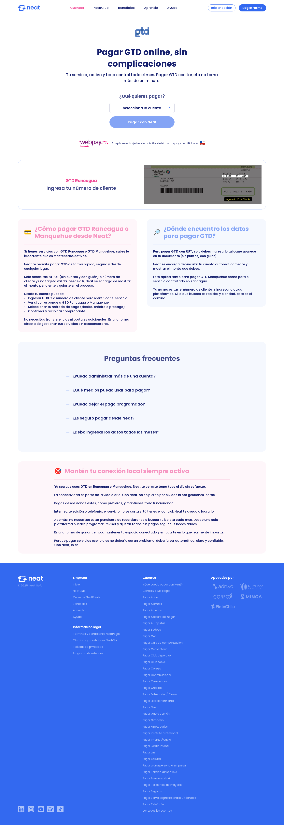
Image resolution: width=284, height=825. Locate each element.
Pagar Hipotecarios (155, 727)
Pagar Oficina (152, 759)
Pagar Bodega (152, 630)
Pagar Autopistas (154, 623)
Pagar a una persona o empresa (164, 765)
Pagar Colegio (152, 668)
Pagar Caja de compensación (163, 643)
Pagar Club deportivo (157, 655)
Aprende (151, 8)
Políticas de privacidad (88, 647)
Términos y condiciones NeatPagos (96, 634)
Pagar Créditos (152, 688)
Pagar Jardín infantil (156, 746)
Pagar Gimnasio (153, 720)
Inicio (76, 584)
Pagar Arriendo (152, 610)
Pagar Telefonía (153, 804)
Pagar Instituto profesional (160, 733)
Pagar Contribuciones (157, 675)
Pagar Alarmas (152, 604)
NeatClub (101, 8)
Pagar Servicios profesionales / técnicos (169, 798)
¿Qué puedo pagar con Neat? (163, 584)
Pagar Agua (150, 597)
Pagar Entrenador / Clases (160, 694)
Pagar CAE (149, 636)
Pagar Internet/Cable (157, 740)
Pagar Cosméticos (155, 681)
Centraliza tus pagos (156, 591)
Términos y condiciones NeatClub (95, 640)
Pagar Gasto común (156, 714)
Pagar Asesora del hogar (159, 617)
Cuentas (77, 8)
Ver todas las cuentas (157, 811)
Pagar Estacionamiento (158, 701)
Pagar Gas (149, 707)
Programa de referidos (88, 653)
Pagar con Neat (142, 122)
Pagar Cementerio (155, 649)
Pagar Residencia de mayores (162, 785)
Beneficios (126, 8)
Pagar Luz (149, 752)
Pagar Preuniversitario (157, 778)
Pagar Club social (154, 662)
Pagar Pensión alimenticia (160, 772)
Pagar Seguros (152, 791)
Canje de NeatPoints (86, 597)
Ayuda (172, 8)
